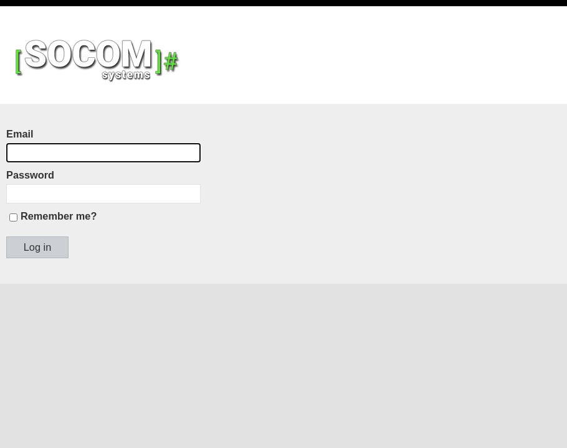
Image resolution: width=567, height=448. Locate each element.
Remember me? (59, 216)
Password (30, 174)
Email (20, 133)
